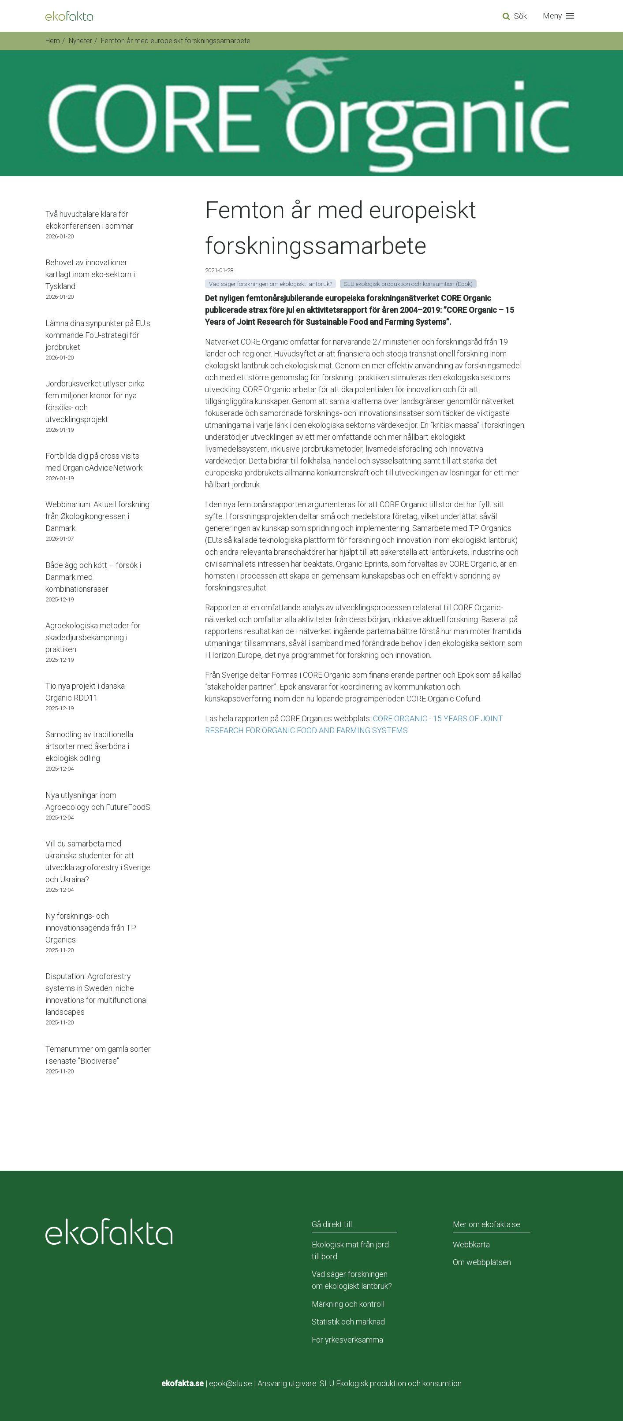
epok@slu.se (230, 1383)
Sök (520, 16)
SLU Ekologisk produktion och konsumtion (391, 1383)
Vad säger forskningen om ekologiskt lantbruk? (352, 1280)
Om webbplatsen (482, 1262)
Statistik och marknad (348, 1321)
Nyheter (80, 41)
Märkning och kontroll (348, 1304)
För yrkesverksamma (347, 1339)
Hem (52, 41)
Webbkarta (471, 1244)
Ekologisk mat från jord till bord (350, 1250)
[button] (560, 16)
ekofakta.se (182, 1383)
